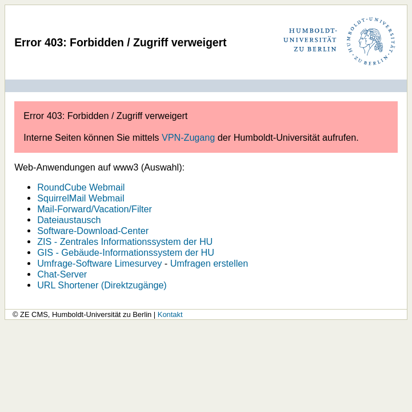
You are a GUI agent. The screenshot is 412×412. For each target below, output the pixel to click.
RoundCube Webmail (81, 187)
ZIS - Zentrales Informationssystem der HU (125, 241)
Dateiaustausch (69, 220)
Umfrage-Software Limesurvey (99, 263)
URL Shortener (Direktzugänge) (102, 285)
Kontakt (170, 314)
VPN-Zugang (188, 137)
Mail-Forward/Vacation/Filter (94, 209)
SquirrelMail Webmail (80, 198)
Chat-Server (62, 274)
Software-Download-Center (93, 230)
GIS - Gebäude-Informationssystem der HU (125, 252)
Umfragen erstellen (209, 263)
